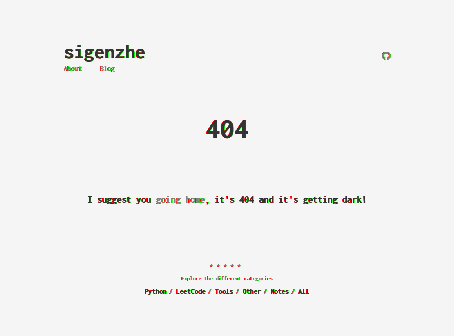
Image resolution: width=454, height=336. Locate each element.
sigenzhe (104, 52)
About (73, 68)
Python (156, 291)
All (303, 291)
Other (252, 291)
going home (180, 199)
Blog (107, 68)
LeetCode (191, 291)
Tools (224, 291)
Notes (280, 291)
